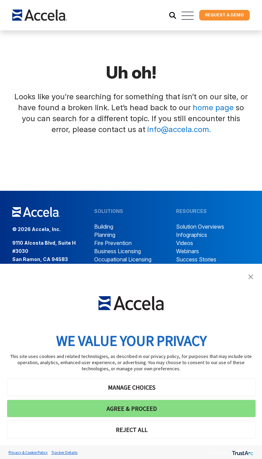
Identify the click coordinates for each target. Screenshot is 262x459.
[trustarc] (242, 452)
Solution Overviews (200, 226)
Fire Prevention (113, 243)
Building (103, 226)
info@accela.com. (179, 129)
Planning (104, 234)
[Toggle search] (172, 15)
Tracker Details (64, 452)
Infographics (191, 234)
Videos (184, 243)
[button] (251, 276)
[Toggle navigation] (187, 16)
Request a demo (224, 14)
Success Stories (196, 259)
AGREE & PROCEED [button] (131, 409)
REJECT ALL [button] (131, 430)
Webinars (187, 251)
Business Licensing (117, 251)
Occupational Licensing (122, 259)
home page (213, 107)
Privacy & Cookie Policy (28, 452)
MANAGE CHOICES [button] (131, 387)
